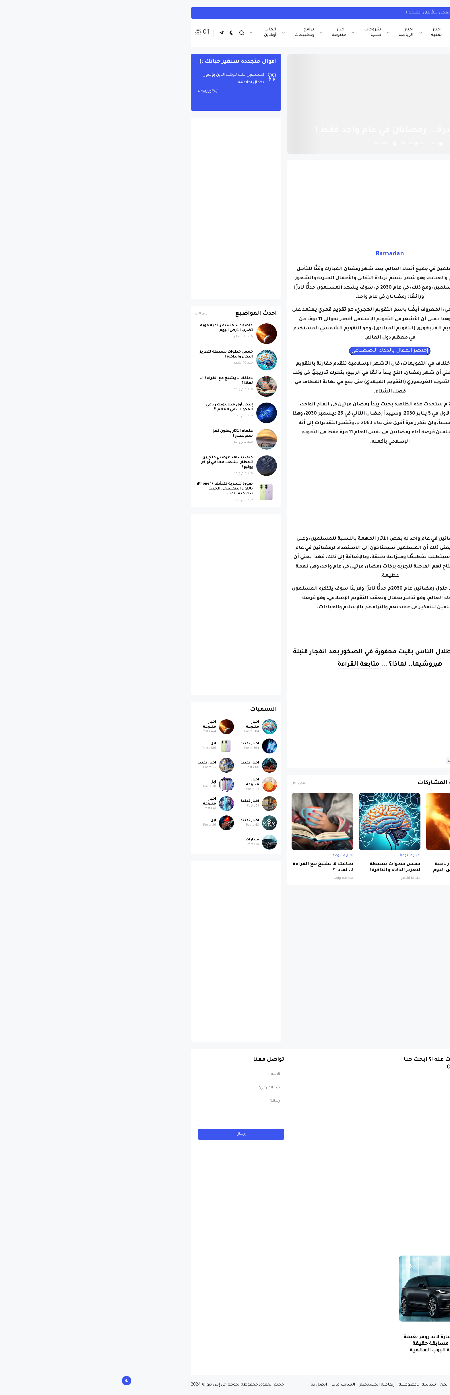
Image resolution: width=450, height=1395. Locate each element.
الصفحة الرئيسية (351, 116)
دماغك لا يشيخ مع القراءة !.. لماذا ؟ (206, 867)
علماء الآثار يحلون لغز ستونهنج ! (116, 433)
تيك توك (364, 13)
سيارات (136, 840)
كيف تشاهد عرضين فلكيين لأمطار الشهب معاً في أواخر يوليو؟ (110, 462)
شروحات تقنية (256, 33)
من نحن (331, 1385)
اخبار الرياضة (289, 33)
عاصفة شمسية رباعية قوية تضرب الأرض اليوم (343, 867)
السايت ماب (226, 1385)
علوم (335, 761)
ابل (97, 744)
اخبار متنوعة (222, 33)
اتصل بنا (202, 1385)
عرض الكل (182, 783)
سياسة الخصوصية (300, 1385)
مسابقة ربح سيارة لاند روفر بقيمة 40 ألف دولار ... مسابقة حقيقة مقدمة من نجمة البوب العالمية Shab (327, 1347)
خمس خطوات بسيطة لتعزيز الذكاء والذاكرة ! (278, 867)
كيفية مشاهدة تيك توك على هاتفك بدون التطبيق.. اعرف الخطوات (286, 13)
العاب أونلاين (154, 33)
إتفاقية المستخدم (260, 1385)
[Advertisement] (273, 204)
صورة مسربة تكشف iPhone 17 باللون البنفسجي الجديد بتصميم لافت (108, 489)
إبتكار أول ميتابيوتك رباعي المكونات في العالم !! (113, 407)
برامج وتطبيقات (188, 33)
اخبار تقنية (320, 33)
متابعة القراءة (242, 664)
